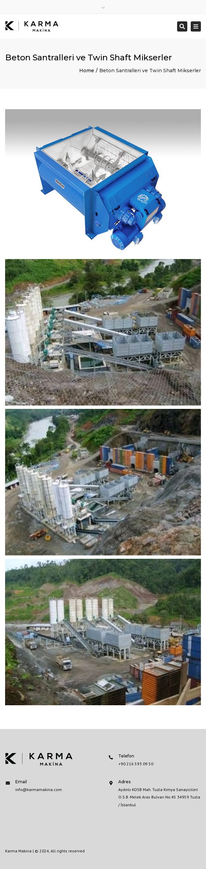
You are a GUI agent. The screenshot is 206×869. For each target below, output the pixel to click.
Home (86, 70)
